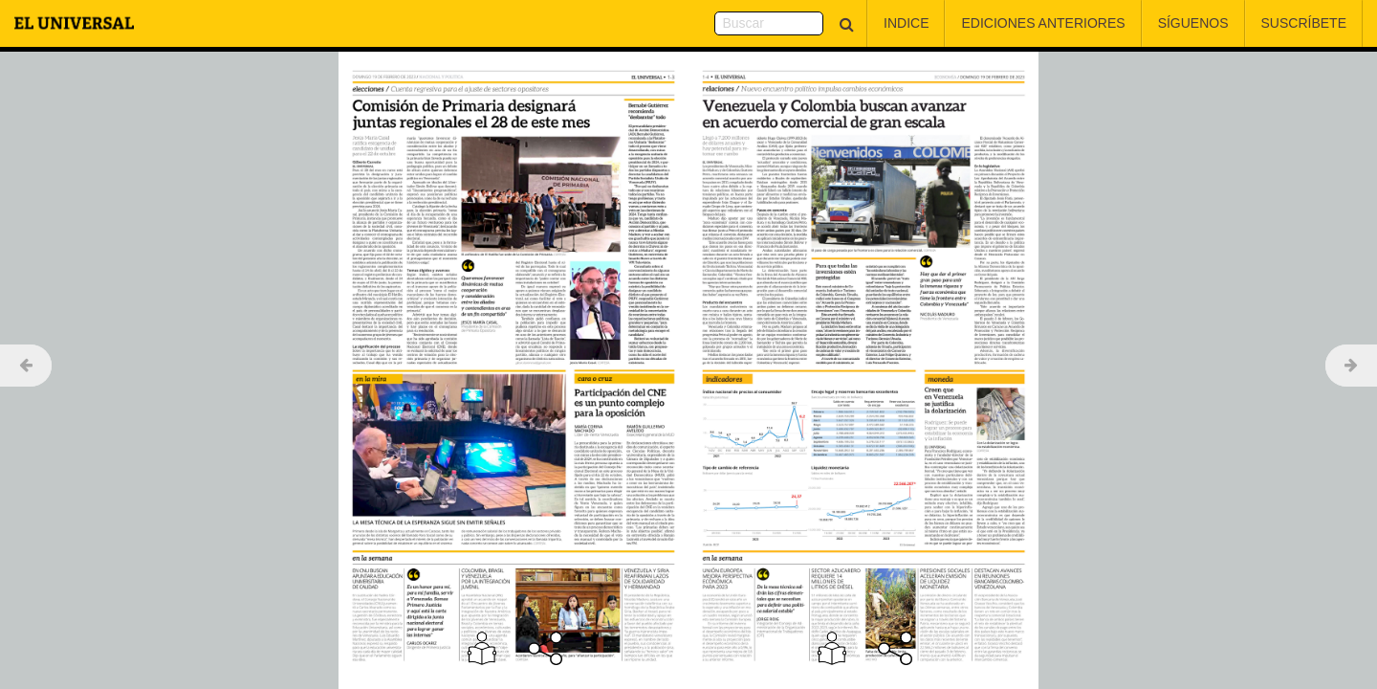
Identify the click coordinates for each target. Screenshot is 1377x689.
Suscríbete (1303, 23)
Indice (906, 23)
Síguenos (1193, 23)
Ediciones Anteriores (1043, 23)
